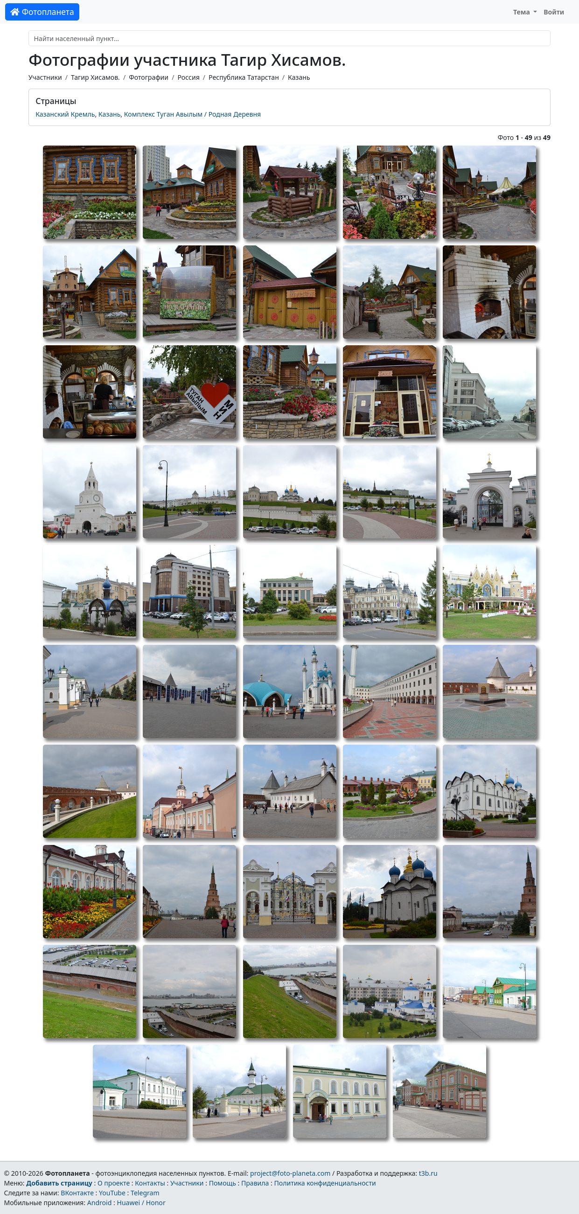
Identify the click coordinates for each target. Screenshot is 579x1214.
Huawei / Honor (141, 1202)
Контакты (150, 1183)
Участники (45, 77)
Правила (255, 1183)
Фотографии (148, 77)
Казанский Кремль (65, 114)
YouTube (112, 1192)
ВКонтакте (77, 1192)
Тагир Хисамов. (95, 77)
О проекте (114, 1183)
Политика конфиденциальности (325, 1183)
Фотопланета (42, 11)
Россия (188, 77)
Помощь (222, 1183)
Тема (522, 11)
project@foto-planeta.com (290, 1173)
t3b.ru (428, 1173)
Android (99, 1202)
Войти (554, 11)
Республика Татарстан (244, 77)
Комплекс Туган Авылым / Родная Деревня (192, 114)
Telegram (145, 1192)
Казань (299, 77)
